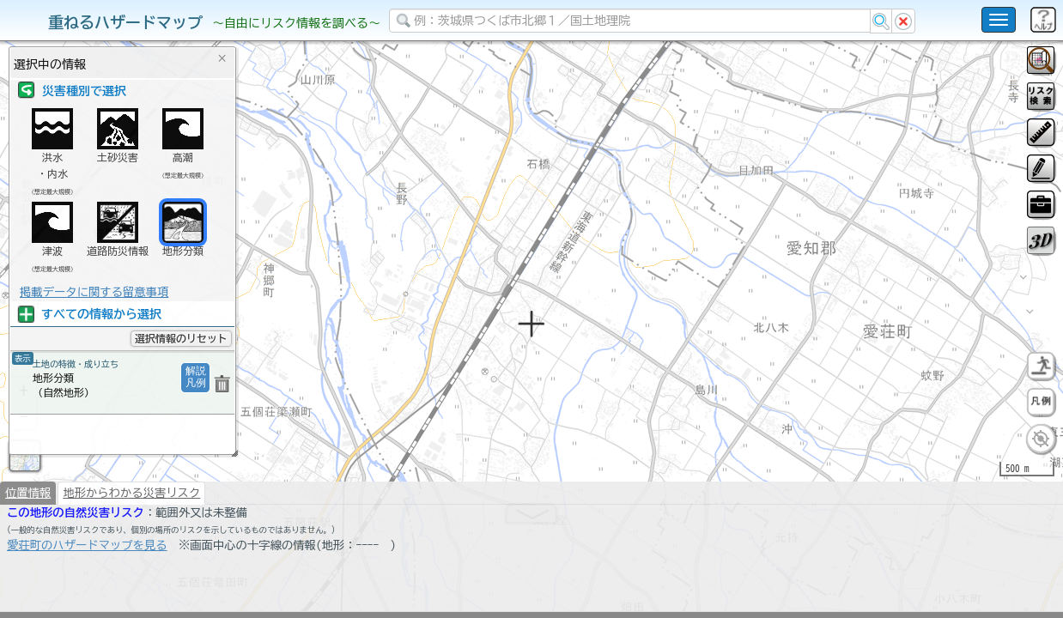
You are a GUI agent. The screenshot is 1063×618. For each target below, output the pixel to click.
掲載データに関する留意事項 (94, 292)
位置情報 (28, 537)
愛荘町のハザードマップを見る (87, 590)
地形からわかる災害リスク (131, 537)
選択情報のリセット (181, 338)
